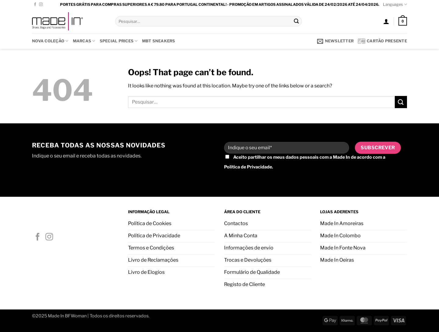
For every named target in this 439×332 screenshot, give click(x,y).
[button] (386, 21)
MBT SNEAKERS (158, 41)
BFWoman (76, 316)
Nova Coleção (50, 41)
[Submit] (296, 21)
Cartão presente (382, 41)
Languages (395, 4)
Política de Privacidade (248, 167)
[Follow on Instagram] (41, 4)
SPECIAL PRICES (119, 41)
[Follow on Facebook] (35, 4)
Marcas (84, 41)
